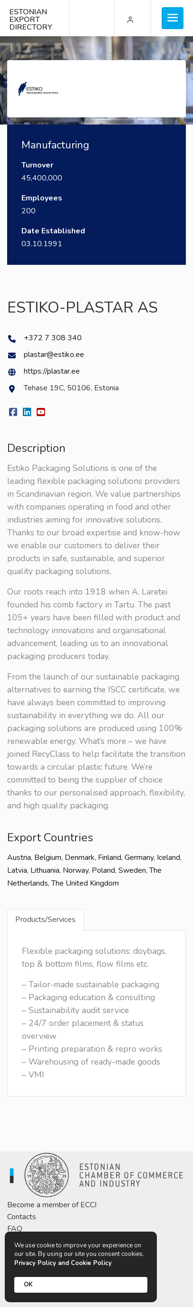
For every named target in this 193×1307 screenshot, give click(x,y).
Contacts (21, 1217)
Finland (109, 857)
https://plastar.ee (52, 371)
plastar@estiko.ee (54, 354)
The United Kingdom (85, 883)
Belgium (47, 857)
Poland (103, 870)
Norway (75, 870)
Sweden (132, 870)
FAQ (14, 1228)
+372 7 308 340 (53, 338)
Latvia (17, 870)
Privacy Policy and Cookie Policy (63, 1263)
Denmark (80, 857)
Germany (139, 857)
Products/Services (45, 919)
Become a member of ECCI (51, 1205)
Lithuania (44, 870)
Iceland (168, 857)
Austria (19, 857)
